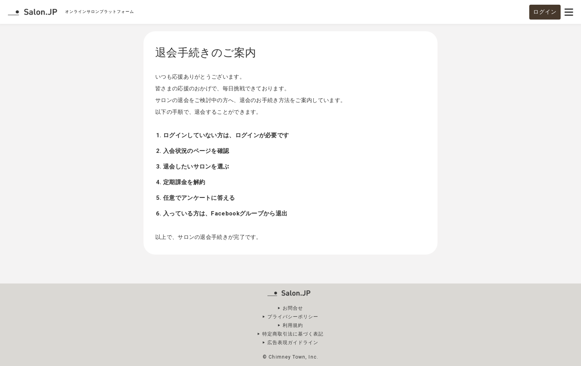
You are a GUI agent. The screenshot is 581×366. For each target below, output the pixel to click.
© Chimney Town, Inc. (290, 357)
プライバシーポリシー (293, 316)
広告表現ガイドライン (293, 342)
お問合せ (293, 308)
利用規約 (293, 325)
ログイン (545, 12)
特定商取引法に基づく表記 (293, 334)
